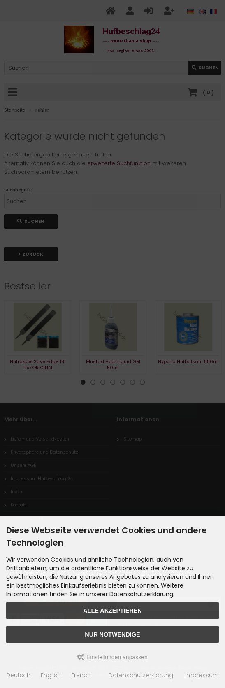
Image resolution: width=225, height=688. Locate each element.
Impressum (202, 675)
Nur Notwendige (112, 634)
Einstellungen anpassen (112, 657)
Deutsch (18, 675)
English (51, 675)
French (81, 675)
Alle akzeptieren (112, 610)
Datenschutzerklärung (141, 675)
